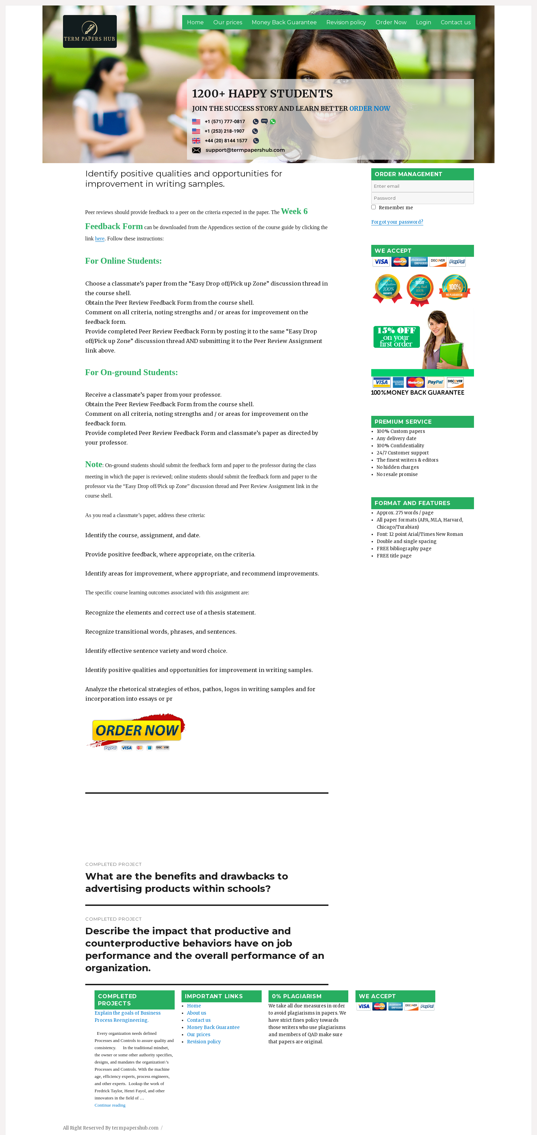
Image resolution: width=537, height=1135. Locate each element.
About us (183, 1005)
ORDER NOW (369, 109)
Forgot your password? (397, 222)
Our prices (227, 22)
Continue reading (104, 1076)
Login (423, 22)
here (290, 246)
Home (195, 22)
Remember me (392, 208)
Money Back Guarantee (284, 22)
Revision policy (346, 22)
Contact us (456, 22)
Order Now (391, 22)
